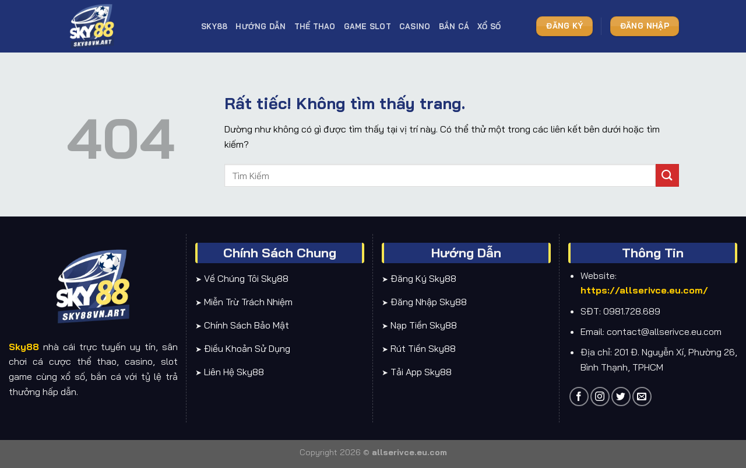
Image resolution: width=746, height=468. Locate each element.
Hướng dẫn (260, 26)
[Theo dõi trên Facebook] (579, 396)
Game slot (367, 26)
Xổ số (489, 26)
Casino (415, 26)
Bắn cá (454, 26)
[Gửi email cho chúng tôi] (642, 396)
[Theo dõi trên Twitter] (621, 396)
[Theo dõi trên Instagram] (600, 396)
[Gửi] (667, 175)
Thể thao (315, 26)
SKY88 (214, 26)
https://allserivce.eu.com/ (644, 290)
